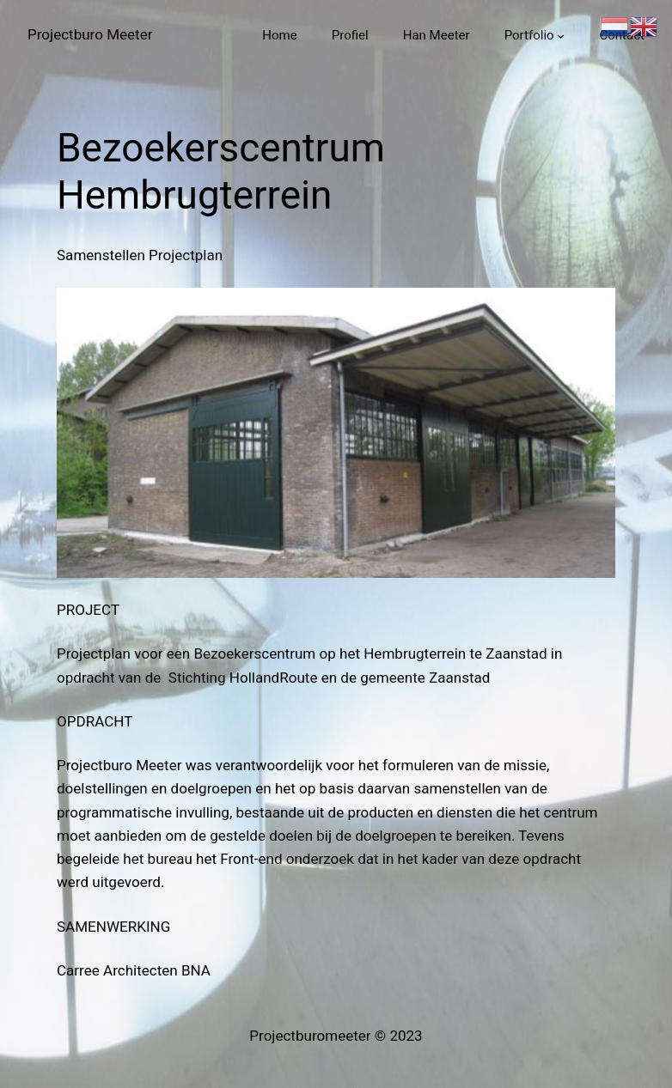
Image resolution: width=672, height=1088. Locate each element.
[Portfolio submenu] (561, 36)
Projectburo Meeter (89, 34)
